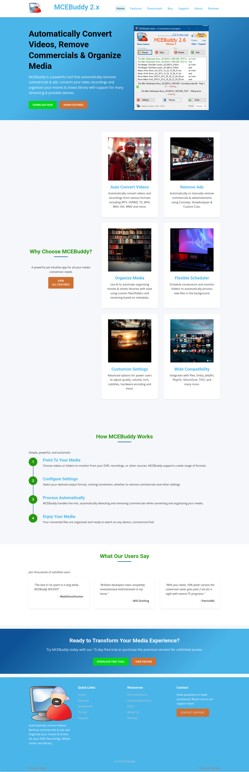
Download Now (43, 104)
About (199, 8)
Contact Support (193, 713)
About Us (133, 712)
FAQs (130, 706)
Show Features (75, 104)
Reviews (213, 8)
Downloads (154, 8)
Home (120, 8)
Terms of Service (209, 768)
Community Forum (139, 701)
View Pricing (144, 661)
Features (136, 8)
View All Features (61, 282)
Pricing (82, 712)
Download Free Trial (110, 661)
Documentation (137, 695)
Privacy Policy (37, 768)
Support (183, 8)
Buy (170, 8)
